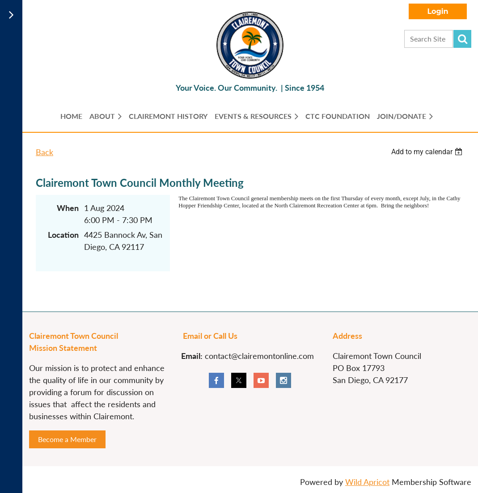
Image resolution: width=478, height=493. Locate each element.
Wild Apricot (367, 482)
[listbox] (428, 151)
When (68, 208)
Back (44, 152)
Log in (438, 11)
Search (462, 39)
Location (63, 235)
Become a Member (67, 439)
